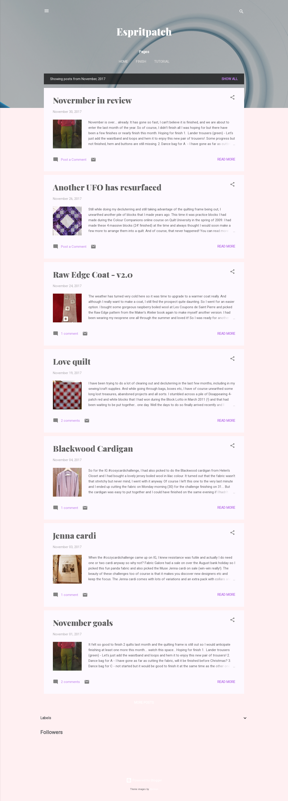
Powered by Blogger (144, 780)
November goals (83, 622)
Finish (141, 62)
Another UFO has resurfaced (107, 187)
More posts (144, 702)
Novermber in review (92, 100)
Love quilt (71, 361)
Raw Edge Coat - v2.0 (93, 274)
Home (123, 62)
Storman (154, 789)
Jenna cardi (74, 535)
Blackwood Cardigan (93, 448)
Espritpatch (144, 31)
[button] (232, 98)
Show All (230, 79)
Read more (226, 159)
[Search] (241, 12)
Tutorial (161, 62)
